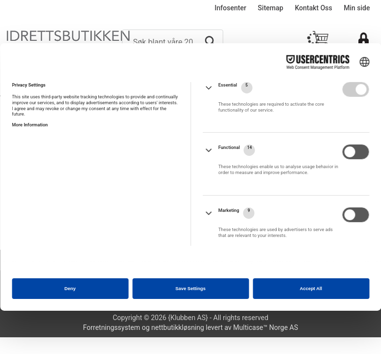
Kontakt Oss (313, 8)
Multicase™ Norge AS (265, 327)
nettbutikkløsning (177, 327)
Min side (357, 8)
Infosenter (230, 8)
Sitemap (270, 8)
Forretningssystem (111, 327)
